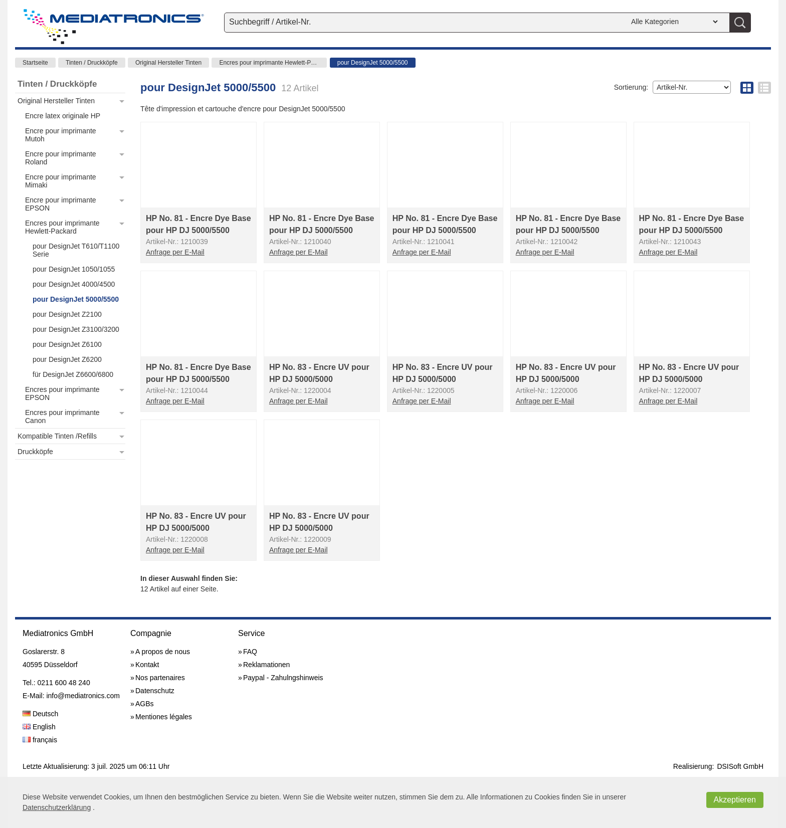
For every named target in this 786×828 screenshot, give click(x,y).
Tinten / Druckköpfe (92, 62)
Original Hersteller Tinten (168, 62)
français (40, 740)
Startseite (35, 62)
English (39, 727)
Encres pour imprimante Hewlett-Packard (273, 62)
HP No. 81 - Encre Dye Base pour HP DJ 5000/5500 (198, 224)
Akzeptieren (735, 799)
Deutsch (40, 714)
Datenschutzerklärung (57, 807)
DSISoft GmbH (740, 766)
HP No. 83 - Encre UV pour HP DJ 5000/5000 (319, 373)
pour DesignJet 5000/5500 (372, 62)
